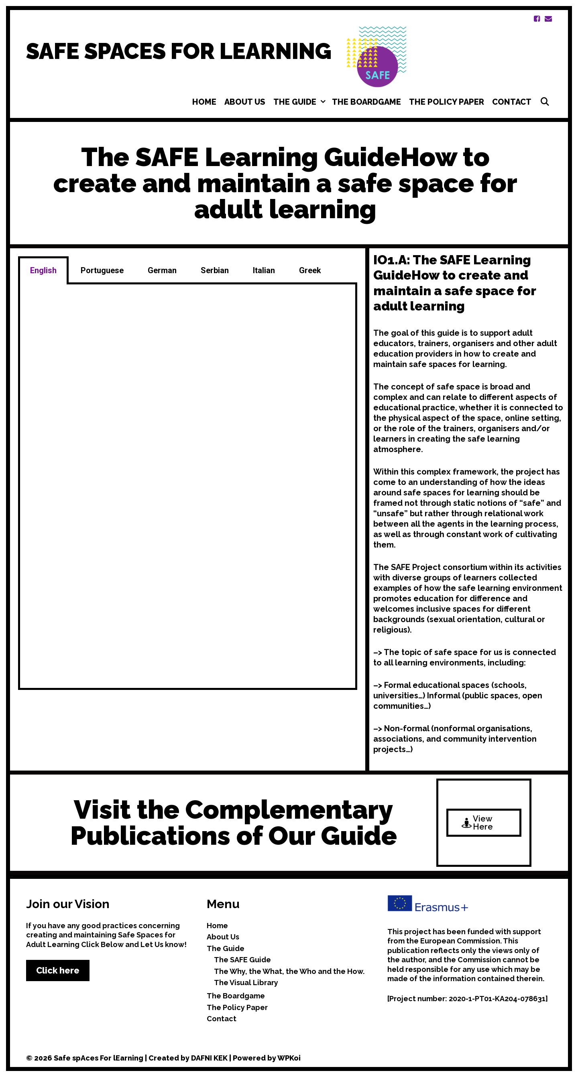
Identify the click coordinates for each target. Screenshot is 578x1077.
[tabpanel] (187, 487)
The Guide (300, 102)
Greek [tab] (310, 270)
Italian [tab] (264, 270)
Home (204, 102)
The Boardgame (366, 102)
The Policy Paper (446, 102)
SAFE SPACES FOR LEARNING (179, 51)
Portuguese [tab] (102, 270)
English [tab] (43, 270)
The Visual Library (246, 982)
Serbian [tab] (215, 270)
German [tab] (162, 270)
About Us (244, 102)
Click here (57, 970)
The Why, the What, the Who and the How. (289, 971)
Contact (511, 102)
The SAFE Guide (242, 959)
